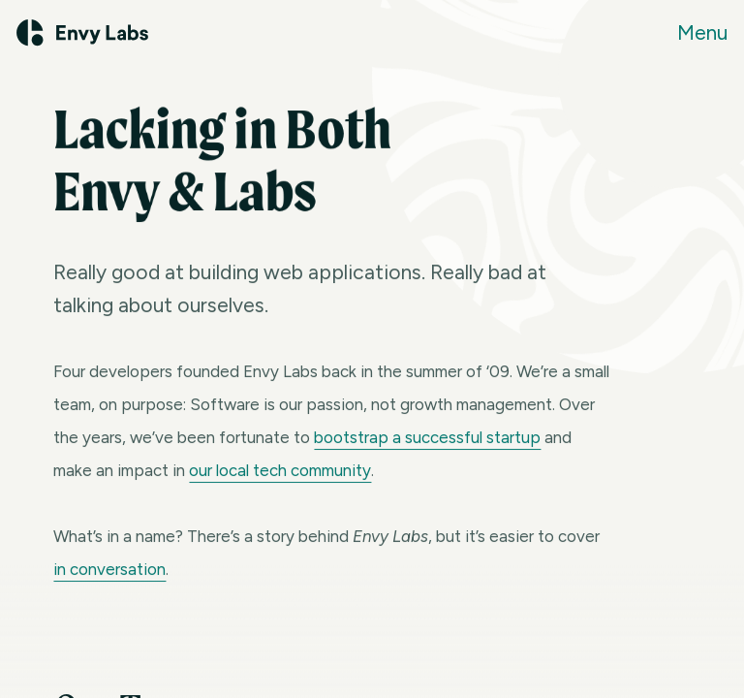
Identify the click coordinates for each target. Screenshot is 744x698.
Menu (702, 32)
